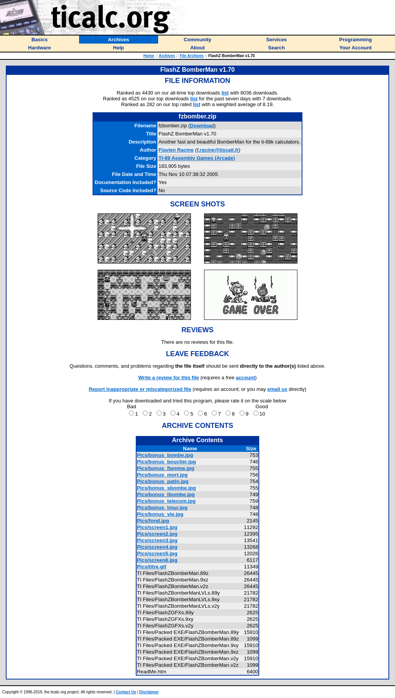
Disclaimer (149, 692)
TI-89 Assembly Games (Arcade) (197, 158)
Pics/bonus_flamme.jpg (165, 468)
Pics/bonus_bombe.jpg (165, 455)
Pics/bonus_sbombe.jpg (166, 488)
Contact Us (126, 692)
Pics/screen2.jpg (157, 534)
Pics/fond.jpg (153, 521)
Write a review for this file (168, 377)
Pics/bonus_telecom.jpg (166, 501)
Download (202, 125)
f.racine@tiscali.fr (218, 150)
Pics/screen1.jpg (157, 527)
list (225, 93)
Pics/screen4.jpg (157, 547)
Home (148, 56)
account (245, 377)
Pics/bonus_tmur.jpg (162, 507)
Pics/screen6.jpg (157, 560)
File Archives (192, 56)
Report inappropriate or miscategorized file (140, 389)
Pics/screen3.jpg (157, 540)
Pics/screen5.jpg (157, 553)
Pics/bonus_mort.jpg (162, 475)
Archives (167, 56)
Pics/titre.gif (151, 567)
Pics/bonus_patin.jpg (163, 481)
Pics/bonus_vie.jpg (160, 514)
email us (277, 389)
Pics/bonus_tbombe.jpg (166, 494)
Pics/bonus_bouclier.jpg (166, 462)
